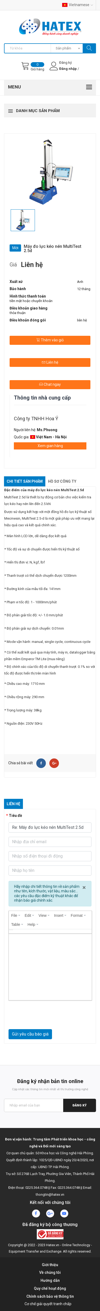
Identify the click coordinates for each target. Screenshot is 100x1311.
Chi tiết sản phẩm (25, 481)
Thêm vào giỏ (50, 340)
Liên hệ (50, 362)
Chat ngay (50, 384)
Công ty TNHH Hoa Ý (36, 418)
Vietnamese (77, 5)
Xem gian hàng (50, 446)
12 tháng (83, 289)
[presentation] (16, 915)
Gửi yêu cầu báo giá (30, 1034)
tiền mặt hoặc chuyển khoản (31, 301)
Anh (80, 282)
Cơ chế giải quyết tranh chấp (48, 1304)
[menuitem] (15, 915)
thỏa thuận (18, 313)
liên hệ (82, 320)
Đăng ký (80, 1105)
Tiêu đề (15, 815)
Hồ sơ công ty (62, 481)
